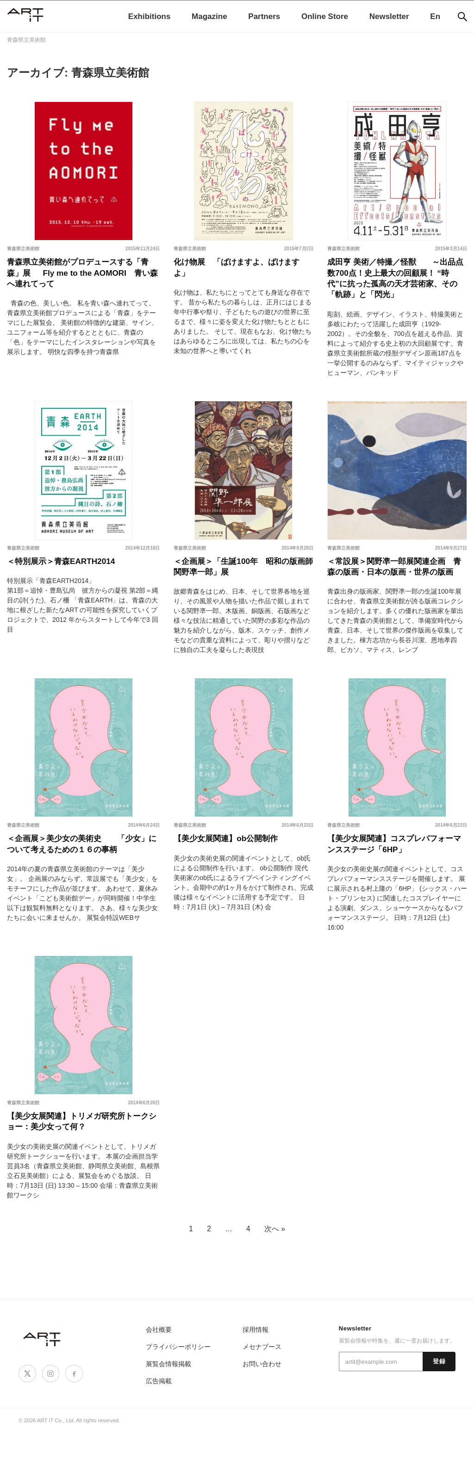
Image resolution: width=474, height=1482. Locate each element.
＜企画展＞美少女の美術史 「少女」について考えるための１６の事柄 (81, 887)
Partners (264, 16)
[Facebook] (70, 1422)
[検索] (462, 16)
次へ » (274, 1277)
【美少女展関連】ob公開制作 (235, 873)
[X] (26, 1422)
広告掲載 (158, 1429)
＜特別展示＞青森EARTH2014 (70, 575)
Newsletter (389, 16)
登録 (439, 1410)
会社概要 (158, 1378)
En (435, 16)
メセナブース (261, 1395)
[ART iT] (43, 1388)
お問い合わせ (261, 1412)
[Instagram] (48, 1422)
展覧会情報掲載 (167, 1412)
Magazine (209, 16)
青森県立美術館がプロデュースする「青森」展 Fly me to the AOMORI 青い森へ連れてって (81, 278)
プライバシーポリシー (176, 1395)
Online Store (324, 16)
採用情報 (255, 1378)
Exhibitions (149, 16)
